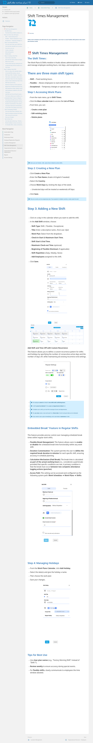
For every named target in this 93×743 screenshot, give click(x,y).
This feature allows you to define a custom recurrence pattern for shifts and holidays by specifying (14, 96)
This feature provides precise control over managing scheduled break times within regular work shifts (14, 100)
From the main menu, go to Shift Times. (14, 44)
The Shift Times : (9, 31)
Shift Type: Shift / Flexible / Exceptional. (14, 75)
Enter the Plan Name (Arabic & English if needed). (14, 59)
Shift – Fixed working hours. (12, 36)
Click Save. (7, 67)
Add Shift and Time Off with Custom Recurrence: (14, 94)
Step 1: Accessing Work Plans (11, 42)
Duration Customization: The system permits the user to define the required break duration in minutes (14, 103)
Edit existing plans (9, 52)
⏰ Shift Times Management (11, 29)
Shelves (72, 2)
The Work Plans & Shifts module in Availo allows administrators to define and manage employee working (14, 32)
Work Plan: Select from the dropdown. (14, 78)
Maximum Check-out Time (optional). (14, 84)
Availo (18, 11)
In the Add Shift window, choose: (13, 73)
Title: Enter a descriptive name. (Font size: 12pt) (14, 77)
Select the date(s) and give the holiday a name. (14, 113)
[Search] (39, 2)
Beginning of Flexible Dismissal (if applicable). (14, 86)
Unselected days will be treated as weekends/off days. (14, 65)
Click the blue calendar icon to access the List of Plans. (14, 46)
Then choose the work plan (11, 115)
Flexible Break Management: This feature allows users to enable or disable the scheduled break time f (14, 101)
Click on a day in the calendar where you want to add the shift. (14, 71)
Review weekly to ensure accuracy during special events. (14, 122)
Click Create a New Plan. (11, 57)
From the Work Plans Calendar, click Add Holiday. (14, 111)
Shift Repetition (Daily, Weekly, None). (14, 88)
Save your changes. (9, 117)
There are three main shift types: (12, 34)
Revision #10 (6, 9)
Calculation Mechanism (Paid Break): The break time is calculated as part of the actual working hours (14, 105)
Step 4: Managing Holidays (11, 109)
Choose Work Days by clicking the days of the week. (14, 63)
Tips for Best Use (9, 119)
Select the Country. (9, 61)
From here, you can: (10, 48)
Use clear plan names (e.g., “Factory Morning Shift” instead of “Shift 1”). (14, 121)
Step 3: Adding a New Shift (10, 69)
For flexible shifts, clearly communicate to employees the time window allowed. (14, 124)
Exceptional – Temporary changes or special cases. (14, 40)
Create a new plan (9, 50)
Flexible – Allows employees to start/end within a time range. (14, 38)
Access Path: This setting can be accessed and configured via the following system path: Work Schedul (14, 107)
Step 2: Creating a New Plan (11, 55)
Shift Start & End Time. (10, 82)
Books (80, 2)
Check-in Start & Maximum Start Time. (14, 80)
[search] (46, 2)
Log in (87, 2)
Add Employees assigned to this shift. (14, 90)
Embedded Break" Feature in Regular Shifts (14, 98)
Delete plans (8, 53)
